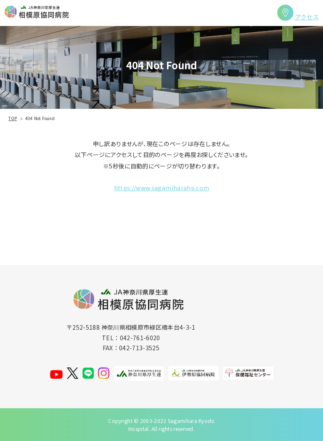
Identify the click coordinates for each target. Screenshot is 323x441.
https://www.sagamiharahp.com (161, 188)
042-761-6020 (140, 337)
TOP (12, 118)
